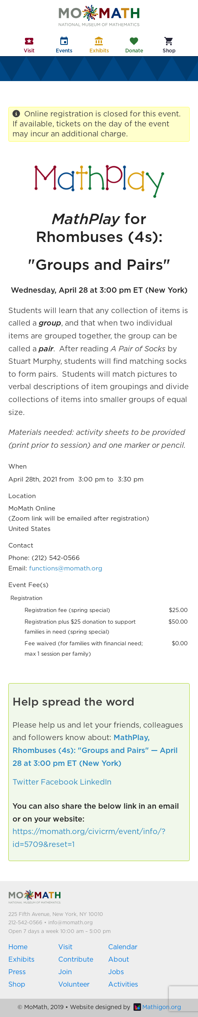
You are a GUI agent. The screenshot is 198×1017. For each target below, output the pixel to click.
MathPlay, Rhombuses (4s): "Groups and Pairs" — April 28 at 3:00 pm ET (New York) (95, 750)
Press (17, 972)
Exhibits (21, 959)
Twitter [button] (25, 782)
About (118, 959)
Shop (16, 984)
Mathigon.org (157, 1007)
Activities (123, 984)
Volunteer (73, 984)
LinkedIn (95, 782)
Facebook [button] (59, 782)
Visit (65, 947)
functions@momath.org (65, 568)
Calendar (122, 947)
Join (65, 972)
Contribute (75, 959)
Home (17, 947)
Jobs (116, 972)
